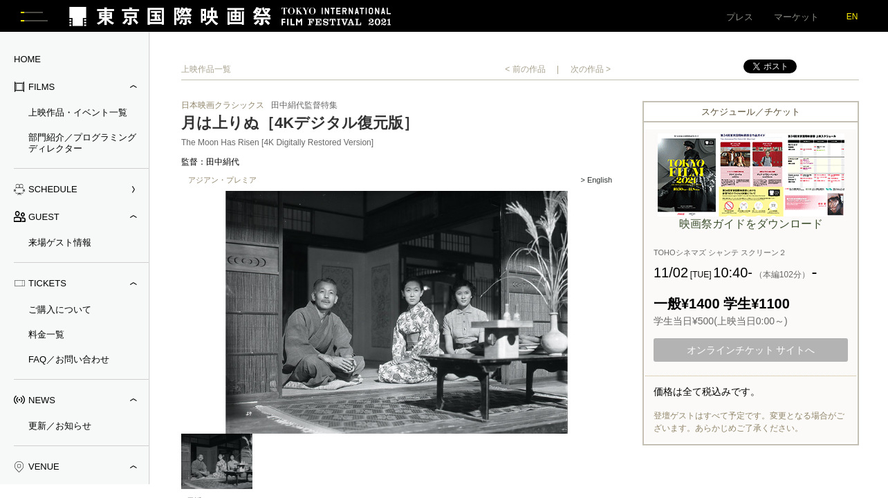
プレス (739, 17)
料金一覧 (46, 336)
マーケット (796, 17)
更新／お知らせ (59, 428)
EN (852, 16)
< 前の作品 (525, 72)
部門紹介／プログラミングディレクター (82, 145)
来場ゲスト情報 (59, 245)
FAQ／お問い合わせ (68, 361)
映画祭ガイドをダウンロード (751, 226)
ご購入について (59, 311)
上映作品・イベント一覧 (77, 115)
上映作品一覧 (206, 72)
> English (596, 183)
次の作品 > (591, 72)
